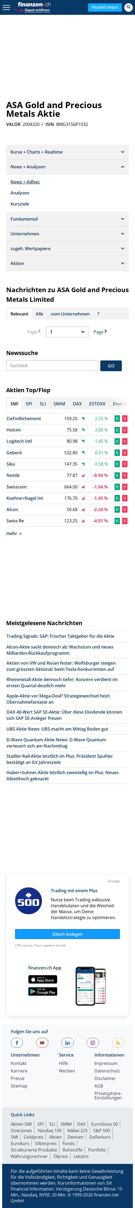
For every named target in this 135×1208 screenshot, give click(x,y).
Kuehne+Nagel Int (24, 498)
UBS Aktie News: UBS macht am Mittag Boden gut (57, 729)
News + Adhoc (25, 182)
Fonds (68, 1143)
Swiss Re (15, 521)
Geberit (14, 453)
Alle (39, 314)
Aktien (55, 1137)
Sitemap (19, 1086)
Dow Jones (21, 1130)
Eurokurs (20, 1143)
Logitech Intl (19, 441)
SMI (14, 1137)
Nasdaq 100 (50, 1130)
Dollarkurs (100, 1137)
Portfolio (97, 1150)
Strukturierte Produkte (34, 1150)
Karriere (19, 1071)
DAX (81, 1124)
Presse (17, 1078)
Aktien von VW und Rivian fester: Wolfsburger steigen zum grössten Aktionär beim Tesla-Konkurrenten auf (61, 666)
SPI (40, 1124)
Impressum (106, 1063)
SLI (52, 1124)
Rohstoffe (73, 1150)
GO (111, 366)
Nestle (13, 475)
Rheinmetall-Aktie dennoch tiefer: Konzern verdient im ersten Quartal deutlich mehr (62, 682)
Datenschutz (107, 1071)
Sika (10, 464)
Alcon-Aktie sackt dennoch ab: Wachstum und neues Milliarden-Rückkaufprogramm (59, 650)
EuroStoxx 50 (104, 1124)
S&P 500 (101, 1130)
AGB (98, 1086)
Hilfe (63, 1063)
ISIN (49, 124)
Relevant (19, 314)
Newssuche (22, 353)
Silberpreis (46, 1143)
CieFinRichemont (23, 418)
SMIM (66, 1124)
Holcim (13, 430)
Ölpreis (61, 1156)
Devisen (76, 1137)
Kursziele (19, 204)
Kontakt (19, 1063)
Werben (67, 1071)
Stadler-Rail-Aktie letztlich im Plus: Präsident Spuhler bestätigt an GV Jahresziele (59, 759)
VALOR (13, 124)
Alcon (12, 509)
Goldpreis (34, 1137)
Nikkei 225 (77, 1130)
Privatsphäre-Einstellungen (108, 1096)
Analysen (19, 193)
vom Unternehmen (70, 314)
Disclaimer (105, 1078)
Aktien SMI (21, 1124)
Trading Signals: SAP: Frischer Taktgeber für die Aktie (60, 636)
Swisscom (16, 487)
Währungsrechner (29, 1156)
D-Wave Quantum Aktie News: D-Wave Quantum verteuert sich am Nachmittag (56, 743)
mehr (14, 533)
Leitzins (81, 1156)
